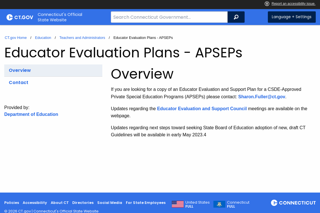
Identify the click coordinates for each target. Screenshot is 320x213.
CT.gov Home (16, 38)
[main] (160, 109)
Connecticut (238, 204)
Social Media (109, 202)
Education (43, 38)
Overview (20, 70)
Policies (11, 202)
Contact (18, 82)
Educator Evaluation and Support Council (202, 108)
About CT (60, 202)
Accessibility (35, 202)
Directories (83, 202)
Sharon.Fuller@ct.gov (261, 96)
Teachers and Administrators (82, 38)
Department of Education (31, 114)
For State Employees (146, 202)
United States (197, 204)
